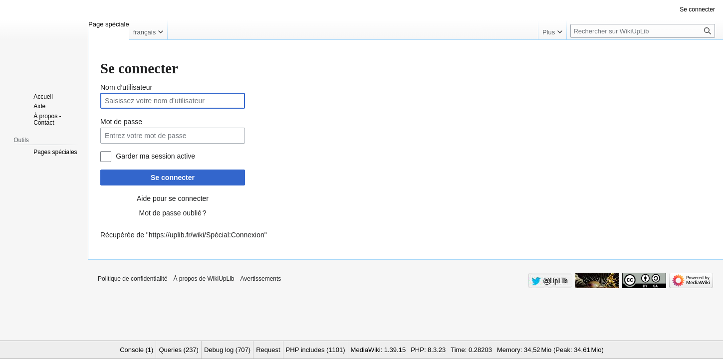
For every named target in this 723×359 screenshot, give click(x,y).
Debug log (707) (227, 350)
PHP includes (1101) (315, 350)
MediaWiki (366, 350)
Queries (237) (178, 350)
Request (268, 350)
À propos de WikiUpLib (203, 278)
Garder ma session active (155, 156)
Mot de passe (121, 122)
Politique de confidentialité (132, 278)
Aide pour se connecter (173, 198)
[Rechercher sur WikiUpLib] (642, 31)
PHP (417, 350)
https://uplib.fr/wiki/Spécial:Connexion (206, 235)
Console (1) (136, 350)
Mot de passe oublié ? (172, 213)
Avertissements (261, 278)
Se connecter (173, 177)
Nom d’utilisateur (126, 87)
